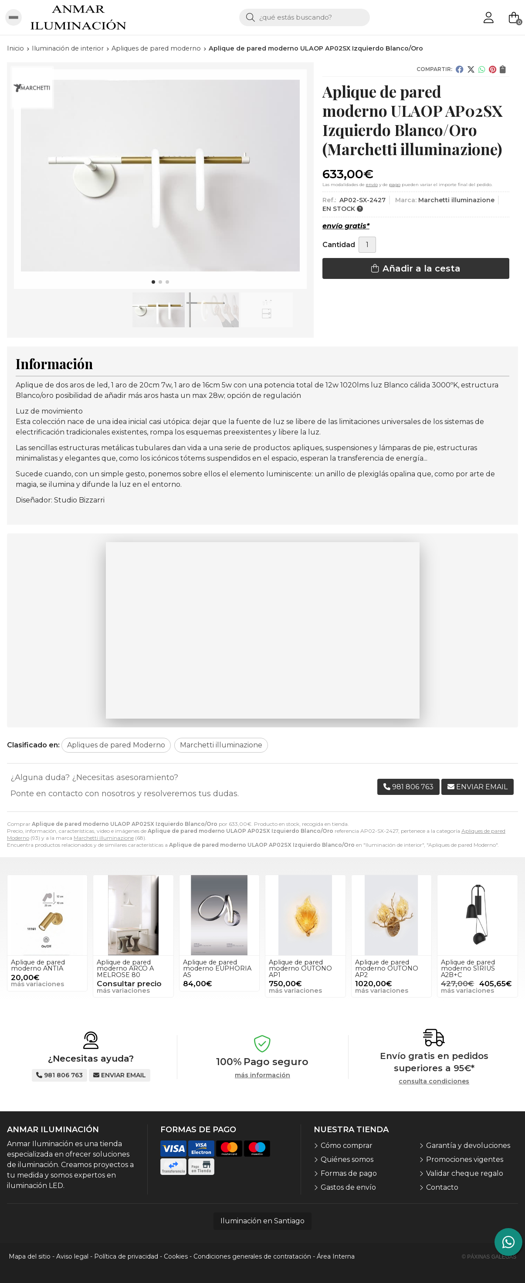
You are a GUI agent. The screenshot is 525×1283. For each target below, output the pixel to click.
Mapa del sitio (30, 1256)
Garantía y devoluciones (468, 1145)
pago (394, 184)
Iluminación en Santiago (262, 1221)
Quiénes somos (347, 1159)
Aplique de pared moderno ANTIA (38, 965)
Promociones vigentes (464, 1159)
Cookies (176, 1256)
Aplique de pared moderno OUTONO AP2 (386, 968)
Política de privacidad (126, 1256)
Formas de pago (349, 1173)
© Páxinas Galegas (489, 1257)
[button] (153, 282)
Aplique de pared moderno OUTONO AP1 (300, 968)
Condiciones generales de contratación (252, 1256)
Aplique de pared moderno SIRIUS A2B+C (468, 968)
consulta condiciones (434, 1081)
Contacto (442, 1187)
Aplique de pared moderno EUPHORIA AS (217, 968)
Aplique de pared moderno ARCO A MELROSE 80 (125, 968)
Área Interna (336, 1256)
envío (372, 184)
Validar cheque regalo (464, 1173)
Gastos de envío (348, 1187)
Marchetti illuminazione (104, 838)
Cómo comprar (347, 1145)
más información (262, 1075)
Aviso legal (72, 1256)
